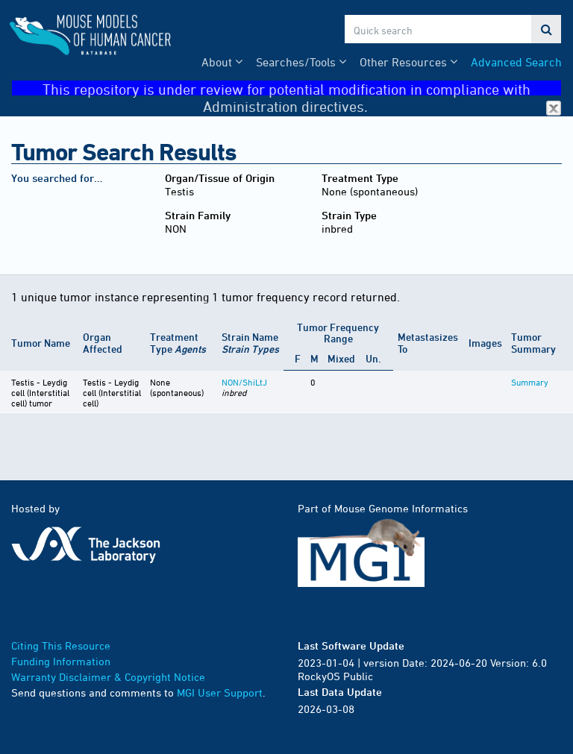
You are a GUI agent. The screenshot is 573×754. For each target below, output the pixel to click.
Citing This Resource (60, 645)
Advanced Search (516, 62)
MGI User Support (220, 692)
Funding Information (60, 661)
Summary (529, 382)
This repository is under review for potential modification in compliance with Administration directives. (302, 88)
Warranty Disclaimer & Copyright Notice (108, 676)
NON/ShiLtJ (244, 382)
